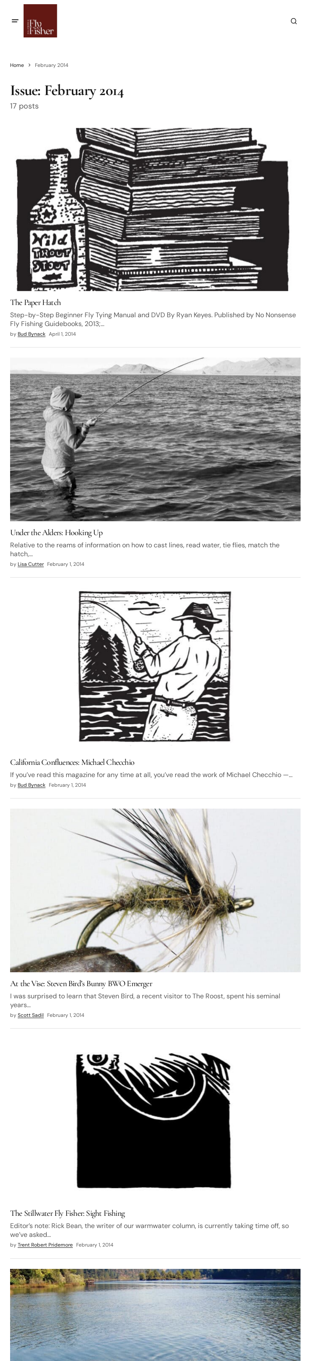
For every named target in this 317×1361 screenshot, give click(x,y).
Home (17, 65)
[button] (15, 21)
